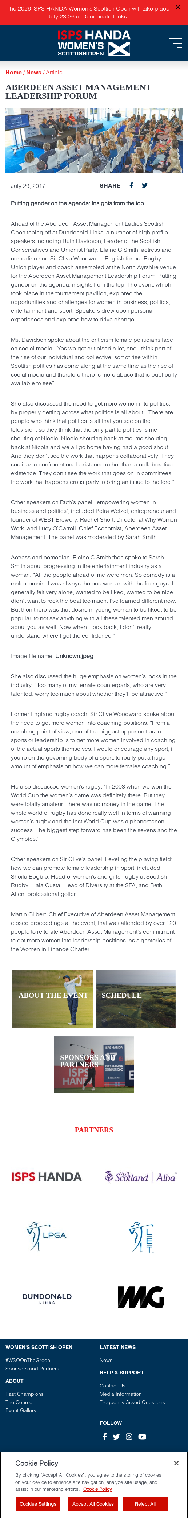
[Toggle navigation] (175, 43)
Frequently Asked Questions (132, 1402)
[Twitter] (116, 1436)
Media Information (121, 1394)
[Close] (176, 1466)
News (33, 72)
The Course (18, 1402)
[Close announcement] (177, 7)
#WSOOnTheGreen (27, 1360)
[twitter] (145, 185)
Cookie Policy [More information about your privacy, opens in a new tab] (97, 1492)
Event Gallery (20, 1410)
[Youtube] (142, 1436)
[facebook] (131, 185)
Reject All (145, 1507)
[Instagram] (129, 1436)
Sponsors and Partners (32, 1368)
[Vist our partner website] (47, 1176)
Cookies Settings (38, 1507)
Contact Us (112, 1385)
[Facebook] (105, 1436)
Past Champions (24, 1394)
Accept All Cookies (93, 1507)
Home (13, 72)
